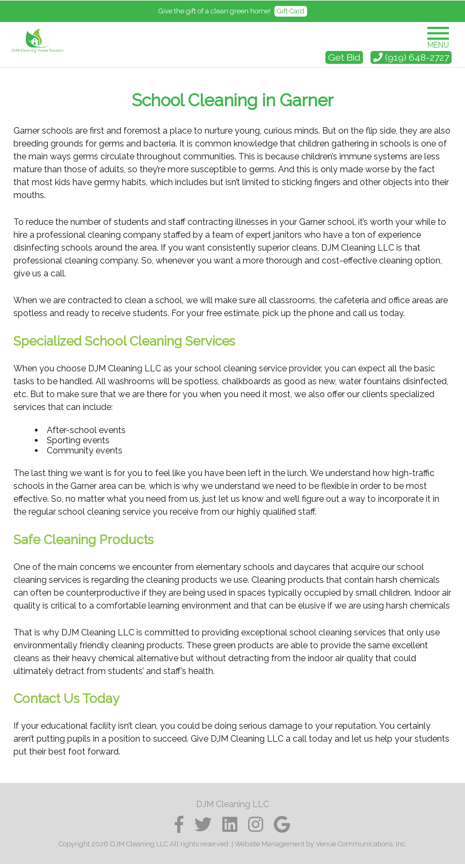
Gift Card (290, 11)
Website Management (269, 844)
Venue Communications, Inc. (361, 844)
